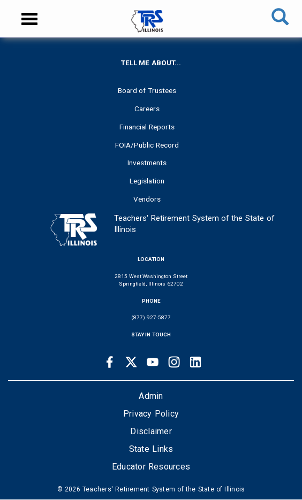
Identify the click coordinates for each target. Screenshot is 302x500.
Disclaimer (151, 431)
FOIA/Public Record (147, 145)
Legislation (147, 180)
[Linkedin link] (195, 362)
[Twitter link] (131, 362)
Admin (151, 396)
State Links (151, 449)
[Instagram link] (174, 362)
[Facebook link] (109, 362)
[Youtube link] (152, 362)
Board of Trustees (147, 90)
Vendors (147, 199)
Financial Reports (147, 126)
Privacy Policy (151, 414)
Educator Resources (151, 466)
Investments (147, 162)
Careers (147, 108)
